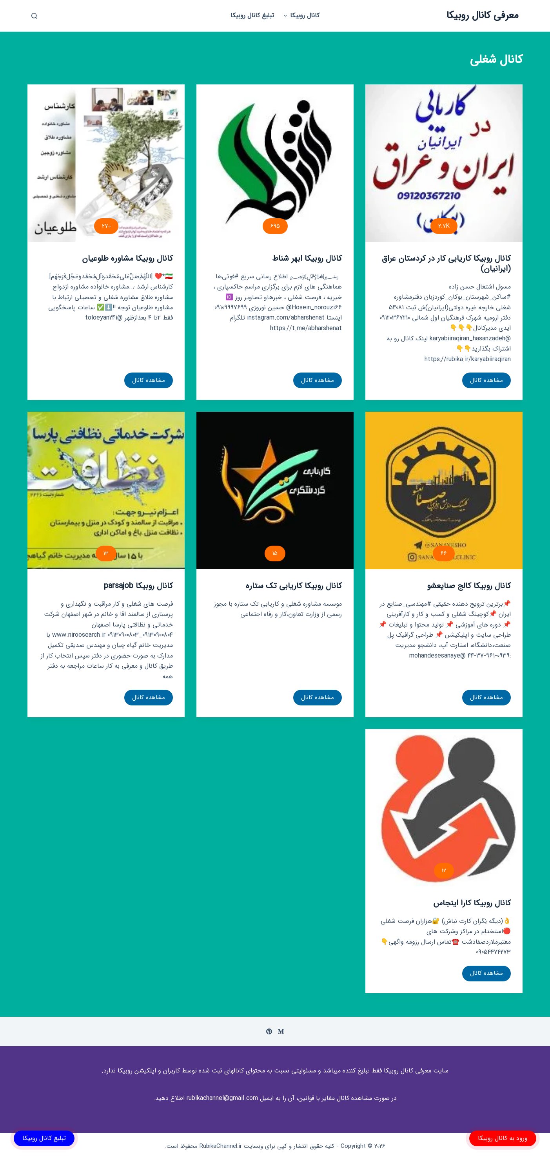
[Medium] (281, 1031)
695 (275, 226)
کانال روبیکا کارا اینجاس (472, 903)
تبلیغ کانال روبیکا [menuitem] (252, 15)
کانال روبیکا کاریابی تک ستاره (294, 586)
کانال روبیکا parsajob (138, 586)
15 (275, 553)
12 (444, 870)
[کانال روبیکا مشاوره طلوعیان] (106, 163)
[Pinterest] (269, 1031)
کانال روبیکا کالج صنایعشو (469, 586)
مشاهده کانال (483, 382)
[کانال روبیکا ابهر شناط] (275, 163)
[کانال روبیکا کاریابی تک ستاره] (275, 490)
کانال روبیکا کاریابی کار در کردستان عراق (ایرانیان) (446, 263)
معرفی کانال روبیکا (483, 15)
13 (106, 553)
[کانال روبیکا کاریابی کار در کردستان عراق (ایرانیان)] (444, 163)
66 (444, 553)
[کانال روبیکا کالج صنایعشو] (444, 490)
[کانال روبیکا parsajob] (106, 490)
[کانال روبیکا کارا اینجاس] (444, 807)
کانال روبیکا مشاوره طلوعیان (127, 258)
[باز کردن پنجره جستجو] (34, 16)
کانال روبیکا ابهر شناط (307, 258)
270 (106, 226)
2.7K (444, 226)
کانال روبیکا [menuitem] (300, 15)
